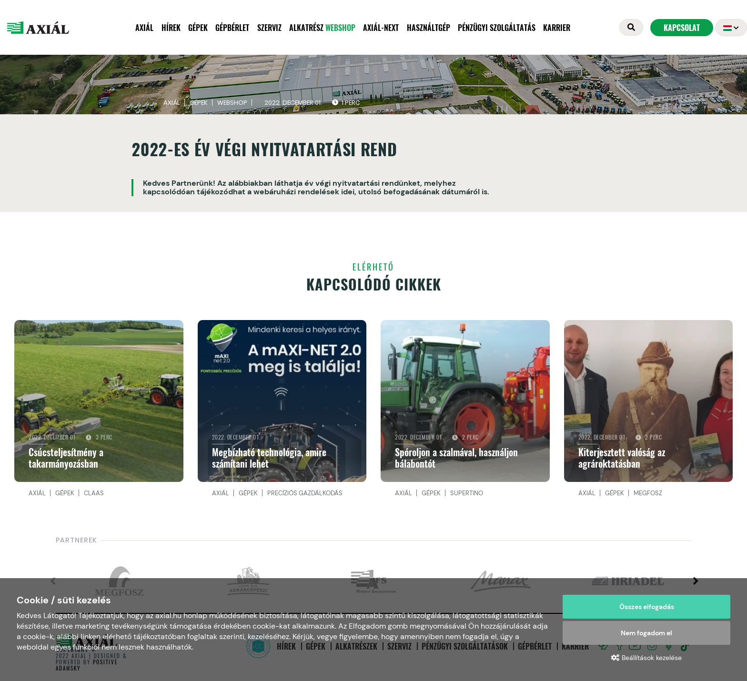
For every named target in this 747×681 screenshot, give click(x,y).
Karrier (556, 28)
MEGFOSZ (648, 495)
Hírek (171, 28)
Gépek (198, 28)
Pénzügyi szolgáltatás (496, 28)
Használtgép (428, 28)
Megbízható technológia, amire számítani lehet (269, 460)
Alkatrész (322, 28)
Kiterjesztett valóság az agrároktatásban (621, 460)
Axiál (144, 28)
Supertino (466, 495)
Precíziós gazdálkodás (305, 495)
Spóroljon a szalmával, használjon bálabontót (456, 460)
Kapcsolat (682, 28)
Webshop (232, 105)
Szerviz (269, 28)
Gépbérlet (232, 28)
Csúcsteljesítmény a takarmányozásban (66, 460)
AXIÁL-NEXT (381, 28)
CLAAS (94, 495)
